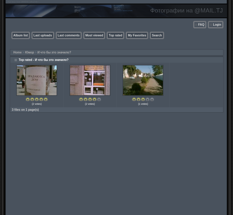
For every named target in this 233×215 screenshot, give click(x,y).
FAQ (201, 24)
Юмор (29, 52)
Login (217, 24)
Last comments (69, 35)
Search (157, 35)
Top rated (115, 35)
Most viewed (94, 35)
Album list (20, 35)
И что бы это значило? (54, 52)
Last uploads (43, 35)
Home (17, 52)
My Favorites (137, 35)
